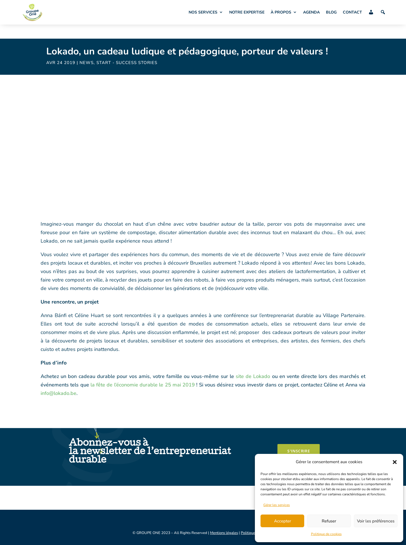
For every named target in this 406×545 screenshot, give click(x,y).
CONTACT (352, 12)
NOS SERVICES (203, 12)
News (87, 62)
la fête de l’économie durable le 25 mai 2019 (142, 384)
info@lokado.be (58, 393)
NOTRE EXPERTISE (246, 12)
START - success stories (126, 62)
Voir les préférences (375, 521)
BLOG (331, 12)
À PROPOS (281, 12)
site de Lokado (252, 376)
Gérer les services (276, 505)
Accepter (282, 521)
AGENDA (311, 12)
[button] (395, 462)
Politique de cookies (326, 534)
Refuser (329, 521)
